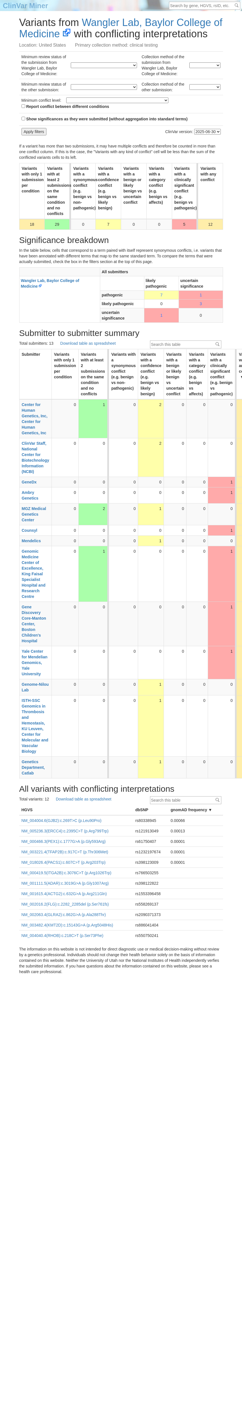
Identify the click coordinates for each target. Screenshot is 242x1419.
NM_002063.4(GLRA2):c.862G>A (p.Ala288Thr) (64, 914)
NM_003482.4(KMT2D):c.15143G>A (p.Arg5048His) (67, 925)
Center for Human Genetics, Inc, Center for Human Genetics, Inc (35, 418)
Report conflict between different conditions (65, 106)
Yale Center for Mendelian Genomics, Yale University (35, 662)
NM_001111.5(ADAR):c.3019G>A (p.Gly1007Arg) (65, 883)
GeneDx (29, 482)
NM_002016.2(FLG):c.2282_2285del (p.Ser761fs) (65, 904)
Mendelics (31, 541)
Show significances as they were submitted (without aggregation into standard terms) (105, 119)
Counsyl (29, 530)
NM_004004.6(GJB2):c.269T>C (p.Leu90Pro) (62, 820)
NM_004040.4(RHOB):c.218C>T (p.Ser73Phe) (63, 935)
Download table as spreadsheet (88, 343)
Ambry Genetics (30, 495)
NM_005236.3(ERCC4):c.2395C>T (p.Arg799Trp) (65, 831)
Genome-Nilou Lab (35, 687)
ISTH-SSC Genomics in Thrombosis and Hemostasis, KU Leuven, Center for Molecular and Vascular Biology (35, 726)
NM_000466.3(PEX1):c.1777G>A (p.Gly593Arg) (64, 841)
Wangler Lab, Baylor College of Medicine (120, 28)
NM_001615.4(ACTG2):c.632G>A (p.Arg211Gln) (64, 893)
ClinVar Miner (25, 6)
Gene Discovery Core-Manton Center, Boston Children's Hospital (34, 624)
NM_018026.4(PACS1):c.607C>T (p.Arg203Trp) (64, 862)
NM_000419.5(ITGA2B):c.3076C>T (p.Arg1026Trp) (67, 873)
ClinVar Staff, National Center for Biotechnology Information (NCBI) (35, 457)
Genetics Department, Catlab (33, 767)
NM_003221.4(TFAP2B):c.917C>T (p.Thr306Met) (65, 852)
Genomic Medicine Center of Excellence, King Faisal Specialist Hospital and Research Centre (34, 574)
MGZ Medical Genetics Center (34, 514)
